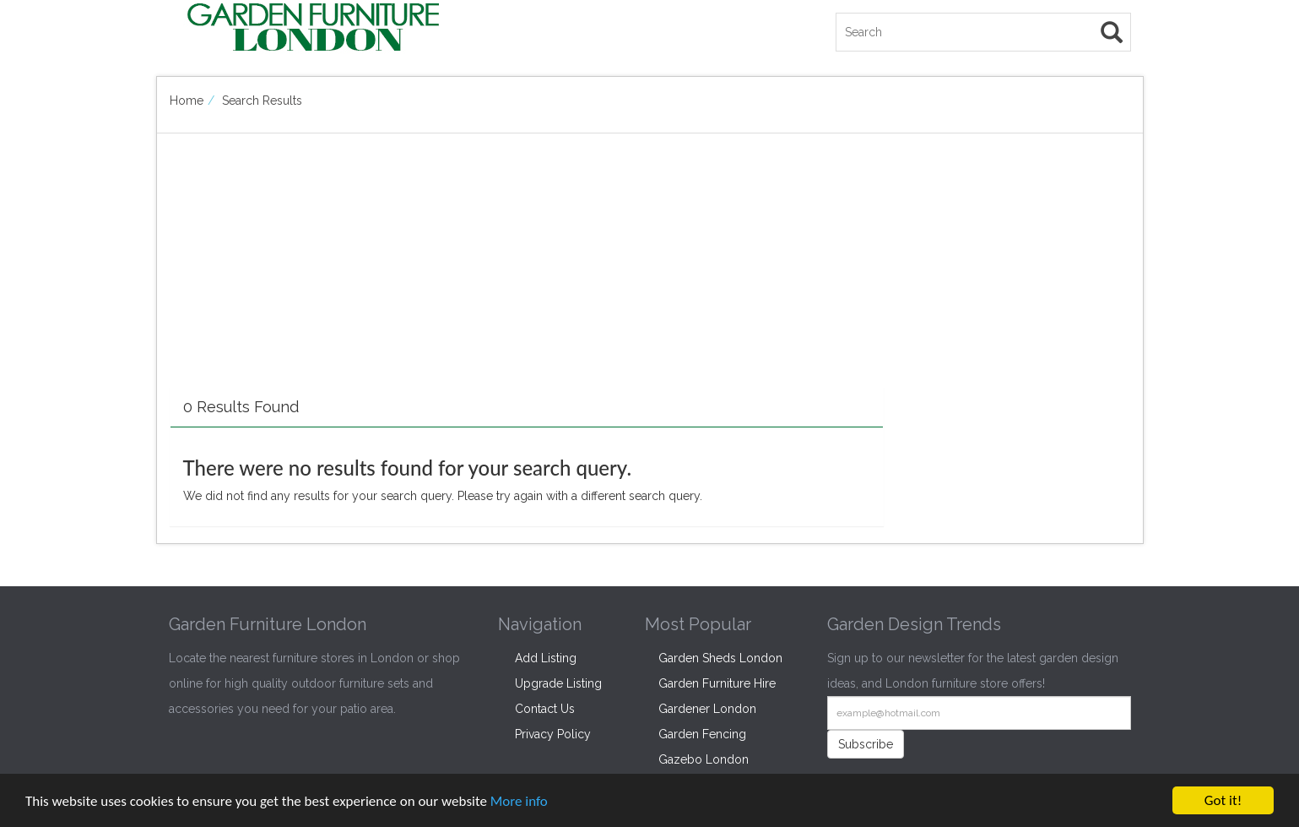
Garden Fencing (702, 734)
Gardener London (707, 708)
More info (519, 801)
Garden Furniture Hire (717, 683)
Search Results (262, 100)
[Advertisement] (527, 268)
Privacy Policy (553, 734)
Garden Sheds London (720, 658)
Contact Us (545, 708)
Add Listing (545, 658)
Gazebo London (703, 759)
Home (186, 100)
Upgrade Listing (558, 683)
